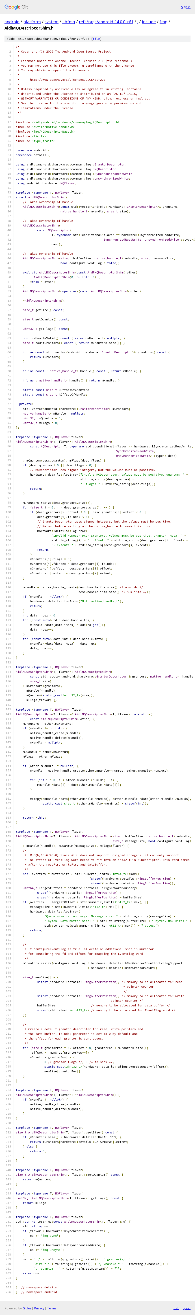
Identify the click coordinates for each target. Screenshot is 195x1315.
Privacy (39, 1308)
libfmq (68, 21)
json (187, 1308)
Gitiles (27, 1308)
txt (176, 1308)
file (96, 39)
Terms (51, 1308)
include (149, 21)
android (12, 21)
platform (32, 21)
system (51, 21)
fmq (163, 21)
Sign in (186, 7)
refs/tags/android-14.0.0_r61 (106, 21)
